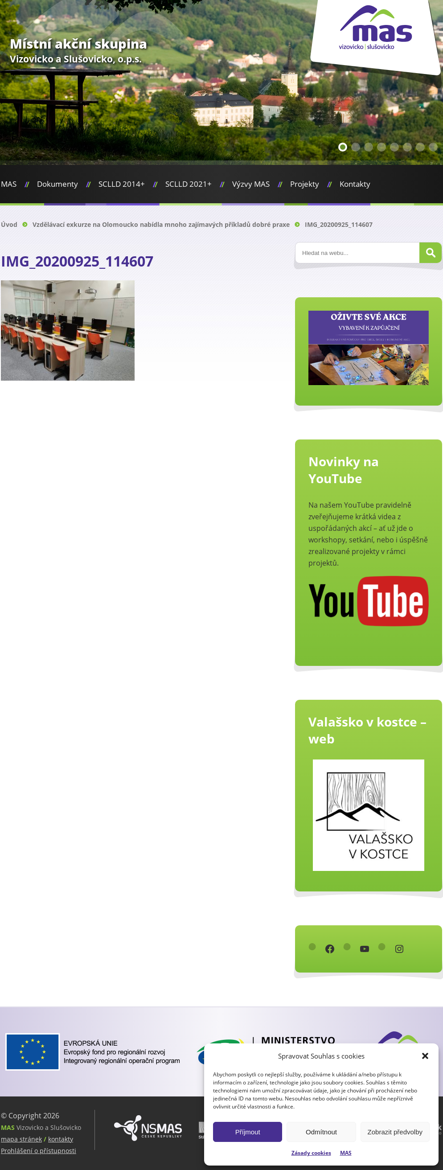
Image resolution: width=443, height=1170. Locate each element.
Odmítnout (321, 1132)
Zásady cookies (311, 1153)
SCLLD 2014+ (121, 184)
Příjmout (247, 1132)
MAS (346, 1153)
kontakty (60, 1139)
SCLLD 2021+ (188, 184)
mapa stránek (21, 1139)
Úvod (9, 224)
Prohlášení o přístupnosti (38, 1150)
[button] (425, 1055)
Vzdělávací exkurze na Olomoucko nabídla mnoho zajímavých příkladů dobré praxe (161, 224)
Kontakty (355, 184)
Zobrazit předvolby (395, 1132)
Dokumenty (57, 184)
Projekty (304, 184)
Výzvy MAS (251, 184)
